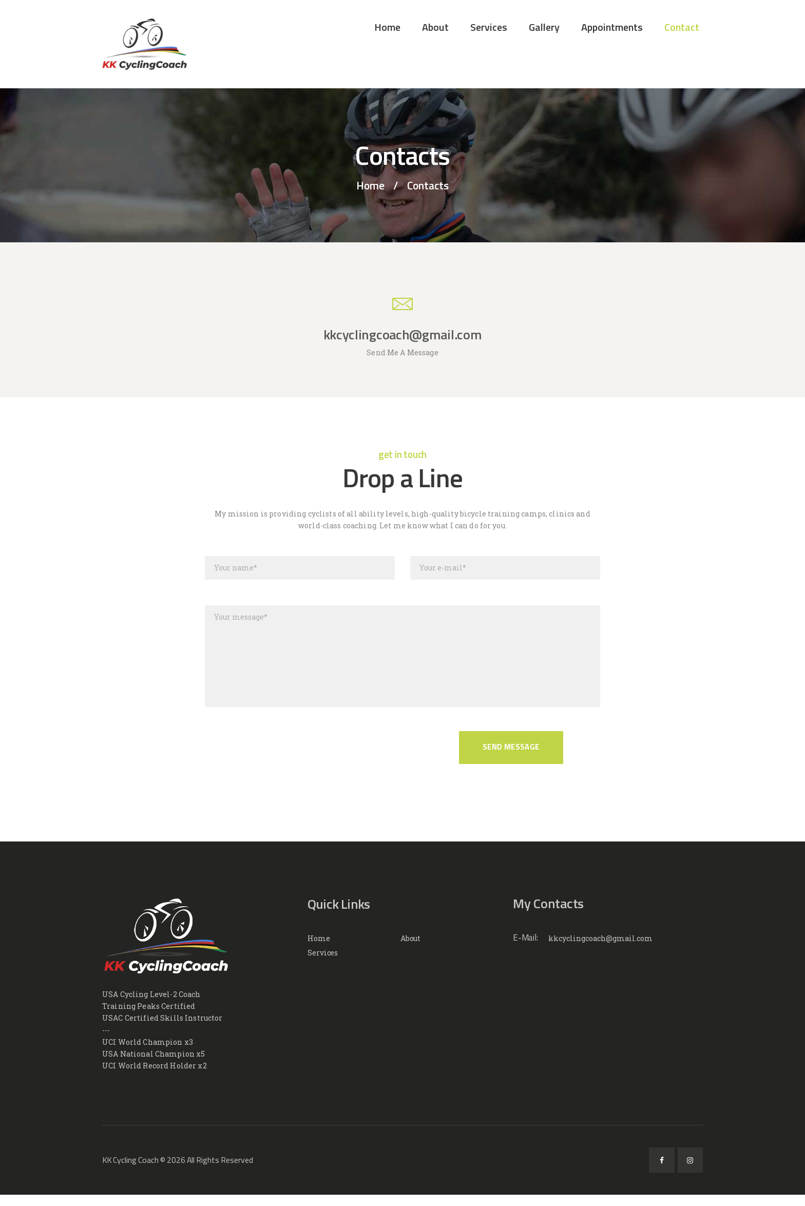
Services (323, 953)
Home (370, 186)
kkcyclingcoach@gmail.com (600, 938)
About (410, 938)
